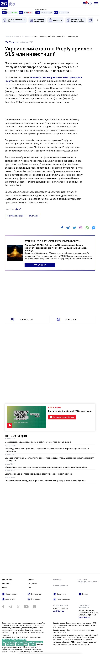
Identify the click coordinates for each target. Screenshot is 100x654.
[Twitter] (74, 228)
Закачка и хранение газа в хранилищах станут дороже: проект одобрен (39, 474)
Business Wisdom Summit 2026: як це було (70, 411)
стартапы (33, 216)
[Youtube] (26, 606)
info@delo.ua (84, 617)
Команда (57, 579)
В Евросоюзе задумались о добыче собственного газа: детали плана (38, 442)
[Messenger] (93, 227)
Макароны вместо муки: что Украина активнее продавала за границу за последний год (46, 467)
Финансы (6, 583)
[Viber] (80, 227)
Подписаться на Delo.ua (63, 417)
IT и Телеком (12, 42)
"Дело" (18, 209)
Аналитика (10, 599)
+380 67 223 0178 (60, 608)
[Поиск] (90, 4)
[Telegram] (67, 228)
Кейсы (85, 594)
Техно (4, 587)
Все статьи (71, 319)
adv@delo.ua (58, 611)
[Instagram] (34, 606)
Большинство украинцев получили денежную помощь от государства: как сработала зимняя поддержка (49, 459)
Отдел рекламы (60, 585)
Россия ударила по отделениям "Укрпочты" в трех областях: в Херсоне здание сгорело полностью (47, 449)
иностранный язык (15, 216)
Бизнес (30, 579)
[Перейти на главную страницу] (4, 3)
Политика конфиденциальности (88, 580)
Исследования (63, 599)
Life (29, 587)
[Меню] (96, 4)
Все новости (26, 319)
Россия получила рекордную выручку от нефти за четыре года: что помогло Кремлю (45, 480)
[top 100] (12, 3)
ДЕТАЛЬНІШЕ (40, 265)
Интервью (35, 599)
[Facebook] (62, 227)
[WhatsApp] (87, 227)
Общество (32, 583)
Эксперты (61, 594)
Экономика (7, 579)
